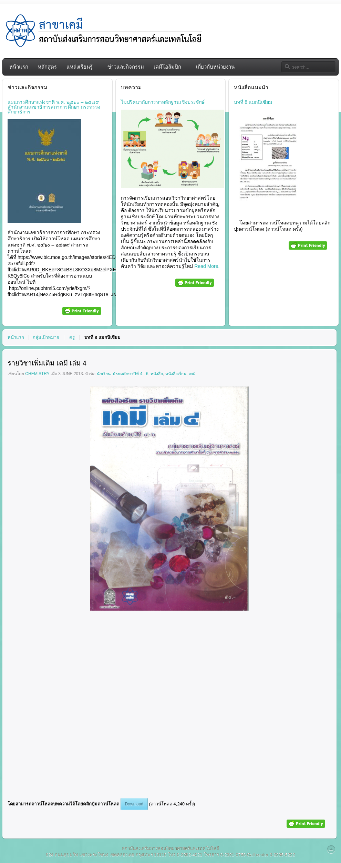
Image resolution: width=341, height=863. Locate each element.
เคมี (192, 373)
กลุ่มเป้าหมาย (46, 337)
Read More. (206, 266)
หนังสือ (157, 373)
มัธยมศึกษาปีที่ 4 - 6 (130, 373)
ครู (72, 337)
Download (134, 804)
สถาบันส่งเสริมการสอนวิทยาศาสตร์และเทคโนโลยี (170, 848)
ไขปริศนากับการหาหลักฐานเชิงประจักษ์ (163, 102)
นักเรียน (104, 373)
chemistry (37, 373)
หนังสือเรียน (175, 373)
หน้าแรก (16, 337)
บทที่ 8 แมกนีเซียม (253, 102)
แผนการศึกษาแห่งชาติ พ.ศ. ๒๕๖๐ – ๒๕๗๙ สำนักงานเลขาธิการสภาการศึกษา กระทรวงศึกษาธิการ (54, 106)
